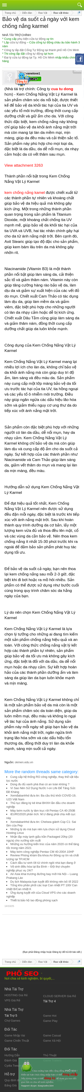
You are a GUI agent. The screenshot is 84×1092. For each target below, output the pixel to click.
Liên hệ (9, 1074)
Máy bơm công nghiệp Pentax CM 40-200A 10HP (42, 851)
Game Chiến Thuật (16, 1017)
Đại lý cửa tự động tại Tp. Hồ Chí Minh (29, 57)
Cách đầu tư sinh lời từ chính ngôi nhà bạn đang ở (42, 862)
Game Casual (52, 1012)
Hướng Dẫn (12, 1031)
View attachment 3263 (23, 165)
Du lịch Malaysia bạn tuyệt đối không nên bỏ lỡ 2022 (44, 881)
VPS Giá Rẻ (12, 976)
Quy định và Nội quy (17, 1070)
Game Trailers (52, 1036)
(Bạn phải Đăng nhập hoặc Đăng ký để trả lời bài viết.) (52, 928)
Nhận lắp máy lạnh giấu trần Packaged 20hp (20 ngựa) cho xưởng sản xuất (39, 838)
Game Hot (49, 992)
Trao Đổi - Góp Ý (54, 1056)
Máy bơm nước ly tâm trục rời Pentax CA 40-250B (42, 810)
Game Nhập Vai (14, 1012)
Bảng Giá (10, 1061)
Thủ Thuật (50, 1031)
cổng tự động (34, 53)
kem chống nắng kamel (24, 192)
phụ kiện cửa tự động (31, 38)
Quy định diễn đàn (16, 1056)
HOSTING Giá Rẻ (16, 971)
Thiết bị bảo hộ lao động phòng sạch (34, 900)
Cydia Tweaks (13, 1042)
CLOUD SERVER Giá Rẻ (59, 972)
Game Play (50, 997)
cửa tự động (18, 42)
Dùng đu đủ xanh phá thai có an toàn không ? (39, 784)
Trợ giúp (9, 1078)
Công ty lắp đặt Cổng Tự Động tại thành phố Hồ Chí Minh (41, 50)
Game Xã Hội (52, 1017)
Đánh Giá (10, 1036)
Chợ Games (12, 997)
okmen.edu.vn (24, 762)
